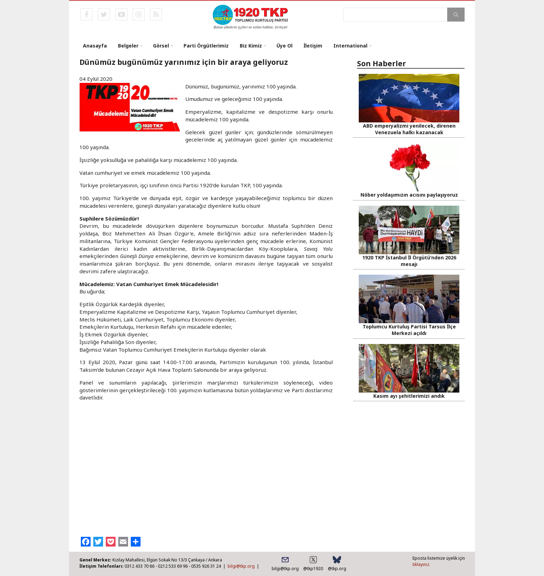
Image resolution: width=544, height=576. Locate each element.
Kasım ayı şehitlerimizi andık (409, 396)
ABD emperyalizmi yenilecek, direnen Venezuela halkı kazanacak (409, 129)
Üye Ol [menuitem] (284, 45)
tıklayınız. (421, 564)
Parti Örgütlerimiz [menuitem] (206, 45)
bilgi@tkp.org (241, 566)
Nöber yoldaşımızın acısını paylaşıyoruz (409, 194)
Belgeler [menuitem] (128, 45)
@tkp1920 (313, 568)
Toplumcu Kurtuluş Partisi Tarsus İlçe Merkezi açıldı (409, 329)
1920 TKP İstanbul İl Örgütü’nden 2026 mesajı (409, 260)
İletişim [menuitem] (313, 45)
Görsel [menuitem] (161, 45)
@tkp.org (337, 568)
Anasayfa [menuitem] (95, 45)
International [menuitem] (350, 45)
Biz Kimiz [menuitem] (251, 45)
